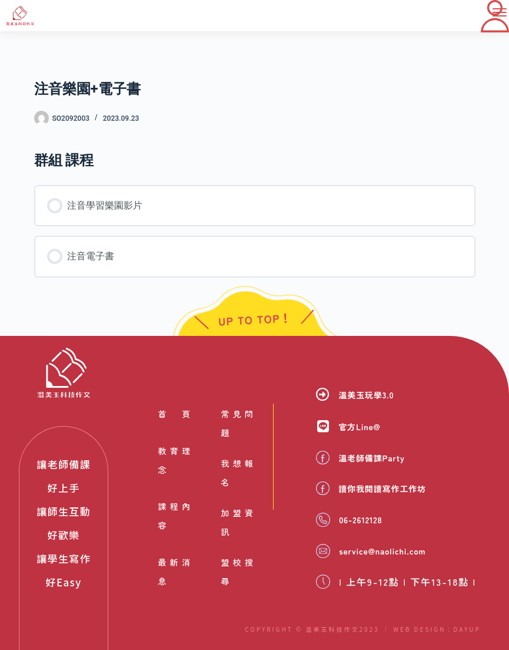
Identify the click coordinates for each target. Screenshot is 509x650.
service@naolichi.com (394, 551)
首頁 (174, 415)
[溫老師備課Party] (323, 459)
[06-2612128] (323, 520)
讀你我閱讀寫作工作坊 (391, 490)
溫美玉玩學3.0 (372, 397)
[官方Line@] (323, 428)
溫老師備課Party (379, 460)
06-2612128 (366, 520)
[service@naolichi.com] (323, 551)
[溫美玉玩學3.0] (323, 397)
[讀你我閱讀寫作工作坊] (323, 490)
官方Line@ (364, 429)
